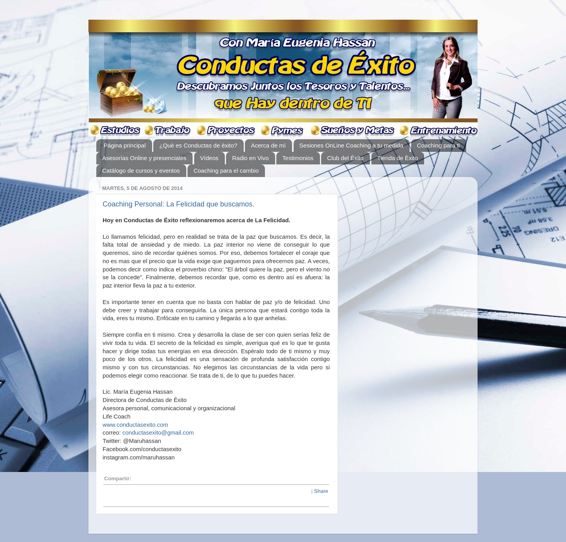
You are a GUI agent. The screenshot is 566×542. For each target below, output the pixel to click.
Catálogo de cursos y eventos (141, 170)
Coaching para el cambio (226, 170)
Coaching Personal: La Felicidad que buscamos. (178, 204)
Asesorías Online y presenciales (144, 158)
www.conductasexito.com (135, 425)
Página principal (125, 145)
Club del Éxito (345, 158)
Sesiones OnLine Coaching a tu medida (351, 145)
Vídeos (209, 158)
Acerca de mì (268, 145)
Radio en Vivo (250, 158)
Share (321, 491)
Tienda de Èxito (397, 158)
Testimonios (297, 158)
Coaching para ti (438, 145)
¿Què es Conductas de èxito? (198, 145)
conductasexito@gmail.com (158, 433)
